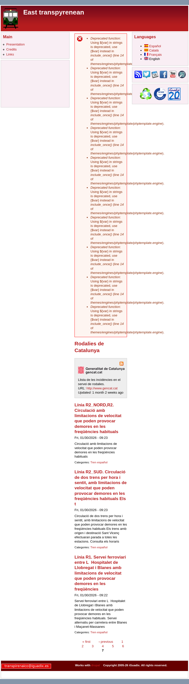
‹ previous (106, 642)
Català (151, 50)
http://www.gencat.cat (102, 388)
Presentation (15, 44)
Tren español (98, 462)
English (152, 59)
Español (152, 46)
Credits (11, 49)
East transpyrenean (53, 12)
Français (153, 54)
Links (10, 54)
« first (86, 642)
